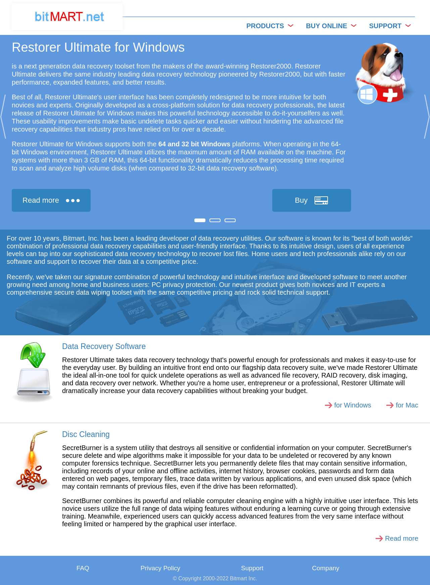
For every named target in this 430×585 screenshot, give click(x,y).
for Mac (407, 405)
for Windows (352, 405)
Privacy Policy (160, 568)
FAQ (83, 568)
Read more (401, 538)
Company (325, 568)
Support (252, 568)
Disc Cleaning (86, 434)
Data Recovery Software (104, 346)
